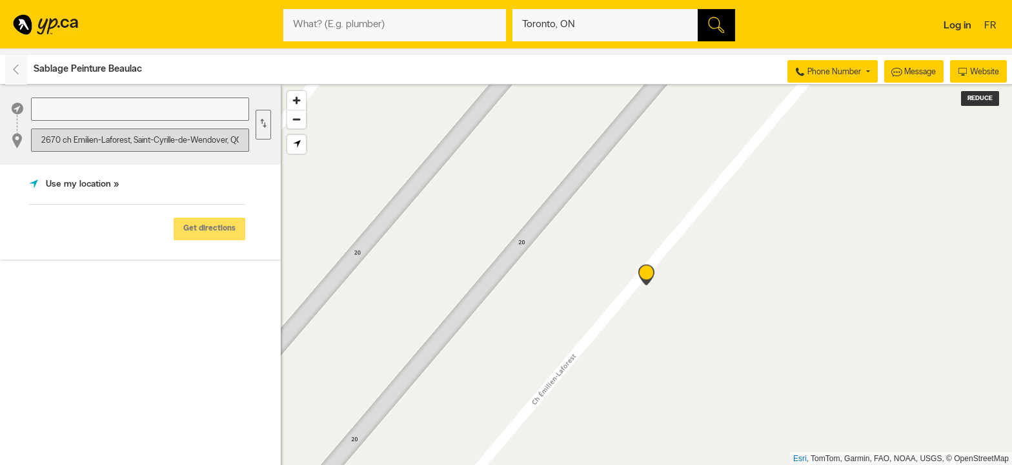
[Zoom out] (296, 119)
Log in (957, 26)
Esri (800, 458)
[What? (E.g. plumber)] (394, 25)
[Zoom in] (296, 100)
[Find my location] (296, 144)
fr (991, 26)
